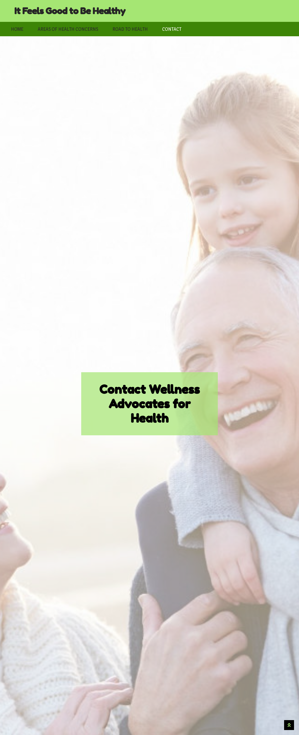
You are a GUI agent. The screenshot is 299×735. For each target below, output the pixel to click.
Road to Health (130, 29)
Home (17, 29)
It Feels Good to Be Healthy (69, 10)
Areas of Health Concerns (68, 29)
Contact (171, 29)
